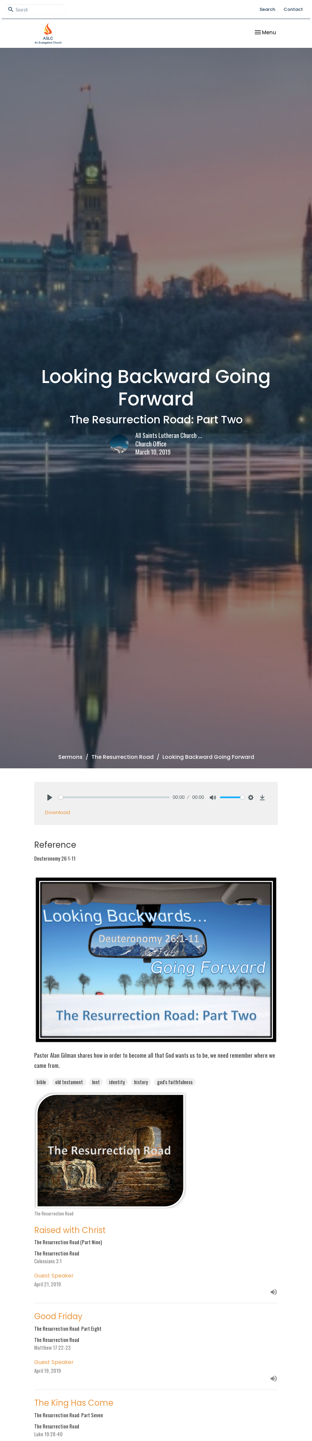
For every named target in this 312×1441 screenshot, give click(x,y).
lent (96, 1081)
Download (57, 812)
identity (117, 1081)
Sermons (70, 757)
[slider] (114, 797)
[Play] (49, 797)
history (141, 1081)
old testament (69, 1081)
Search (267, 9)
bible (41, 1081)
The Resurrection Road (122, 757)
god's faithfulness (175, 1081)
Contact (293, 9)
